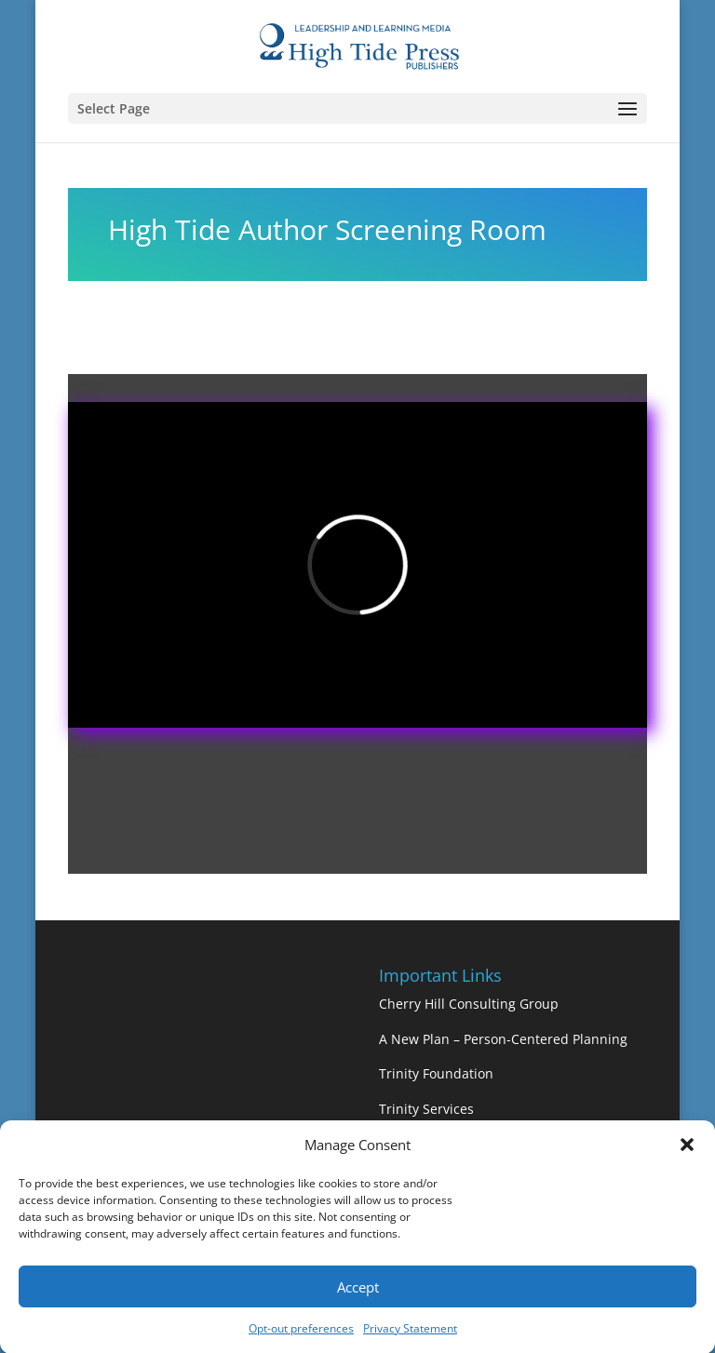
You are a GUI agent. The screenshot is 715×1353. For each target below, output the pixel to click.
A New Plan (416, 1039)
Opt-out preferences (301, 1335)
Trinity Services (426, 1109)
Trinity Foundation (436, 1073)
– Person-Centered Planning (540, 1039)
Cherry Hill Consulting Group (469, 1003)
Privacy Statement (410, 1335)
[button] (687, 1152)
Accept (358, 1292)
